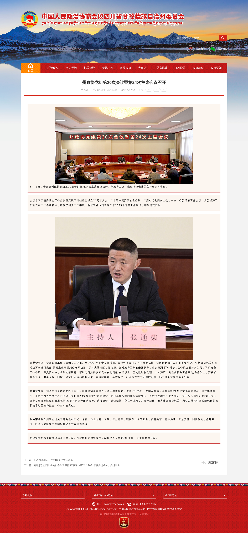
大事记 (142, 67)
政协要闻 (216, 67)
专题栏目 (107, 67)
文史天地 (71, 67)
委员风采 (161, 67)
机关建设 (89, 67)
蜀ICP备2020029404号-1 (112, 514)
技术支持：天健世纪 (138, 514)
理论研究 (53, 67)
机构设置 (179, 67)
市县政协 (125, 67)
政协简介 (198, 67)
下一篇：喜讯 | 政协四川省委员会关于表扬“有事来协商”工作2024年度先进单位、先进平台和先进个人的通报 (74, 465)
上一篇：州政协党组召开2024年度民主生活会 (48, 460)
